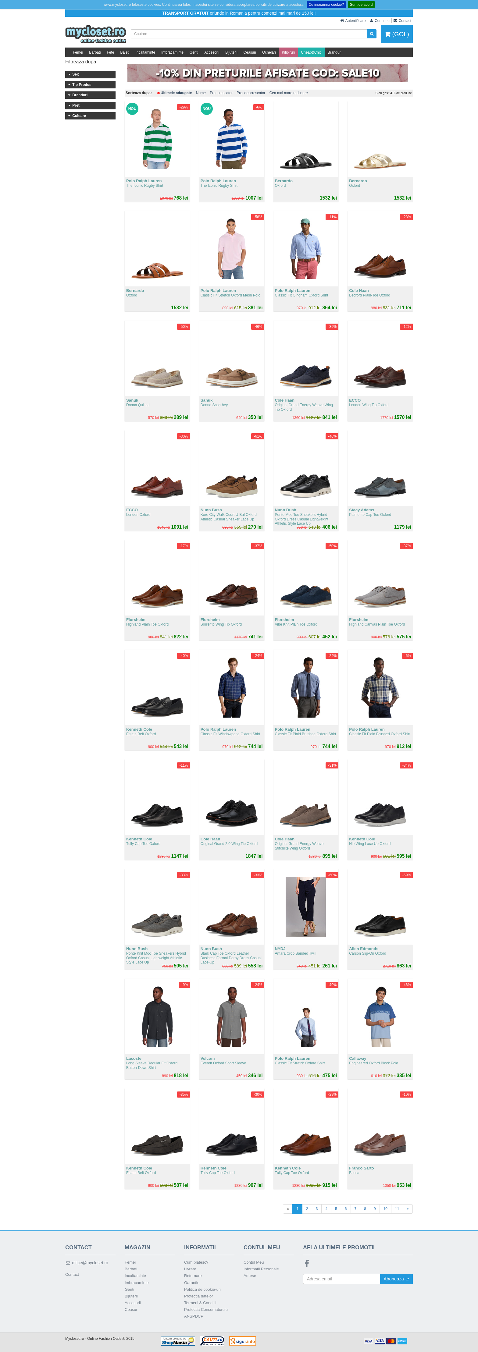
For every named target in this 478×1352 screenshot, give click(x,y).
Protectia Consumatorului (206, 1309)
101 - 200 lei (90, 258)
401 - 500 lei (90, 283)
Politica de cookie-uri (202, 1289)
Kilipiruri (288, 52)
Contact (72, 1274)
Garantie (191, 1282)
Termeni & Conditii (200, 1303)
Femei (78, 52)
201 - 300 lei (90, 266)
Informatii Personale (261, 1269)
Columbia (90, 211)
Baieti (124, 52)
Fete (110, 52)
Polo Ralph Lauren (90, 220)
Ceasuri (250, 52)
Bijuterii (231, 52)
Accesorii (212, 52)
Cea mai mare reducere (288, 93)
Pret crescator (221, 93)
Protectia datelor (198, 1296)
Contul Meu (254, 1262)
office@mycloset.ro (86, 1262)
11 (397, 1209)
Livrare (190, 1269)
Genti (194, 52)
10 (385, 1209)
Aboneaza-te (396, 1279)
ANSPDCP (193, 1316)
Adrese (250, 1275)
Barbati (95, 52)
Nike (90, 203)
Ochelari (269, 52)
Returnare (193, 1275)
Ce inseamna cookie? (326, 4)
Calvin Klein (90, 178)
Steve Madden (90, 187)
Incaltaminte (145, 52)
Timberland (90, 228)
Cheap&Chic (311, 52)
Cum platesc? (196, 1262)
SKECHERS (90, 195)
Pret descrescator (251, 93)
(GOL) (397, 34)
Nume (201, 93)
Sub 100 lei (90, 250)
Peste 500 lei (90, 291)
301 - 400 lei (90, 274)
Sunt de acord (361, 4)
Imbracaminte (172, 52)
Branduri (334, 52)
